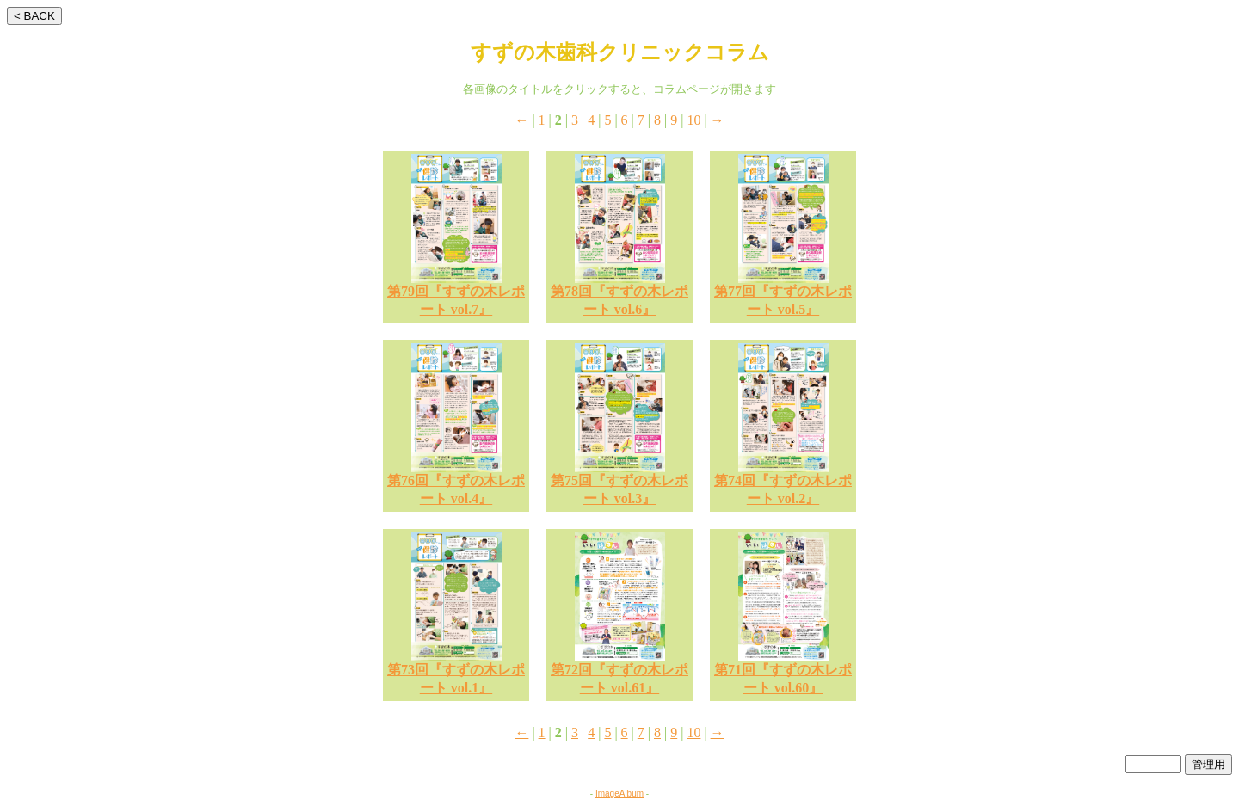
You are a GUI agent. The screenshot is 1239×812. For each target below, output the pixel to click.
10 (693, 120)
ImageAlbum (619, 793)
